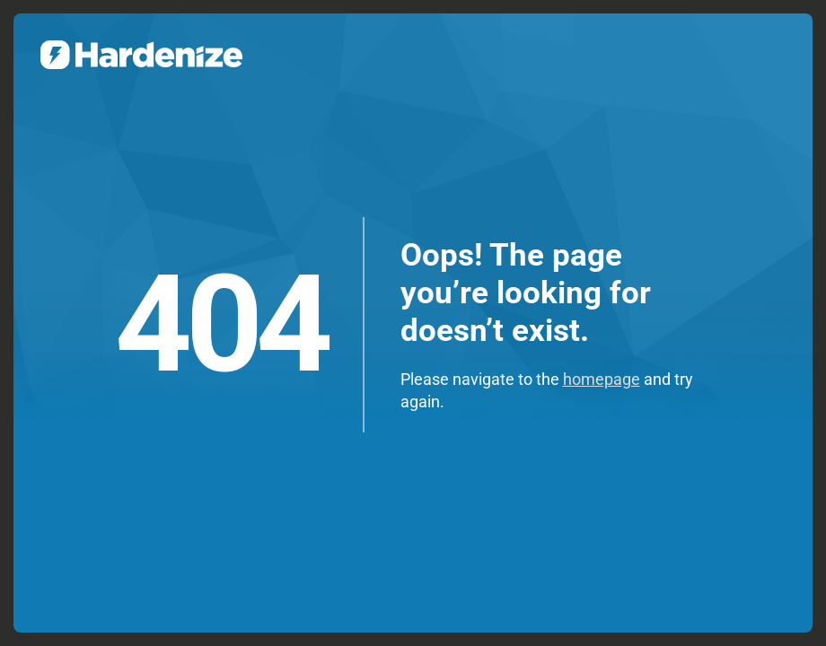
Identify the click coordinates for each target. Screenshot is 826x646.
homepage (601, 379)
